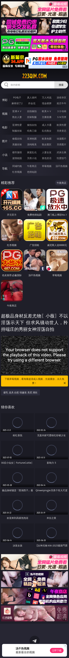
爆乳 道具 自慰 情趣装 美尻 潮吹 (20, 392)
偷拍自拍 (32, 124)
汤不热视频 (61, 166)
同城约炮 (17, 166)
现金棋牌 (46, 103)
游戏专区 (61, 97)
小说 (4, 155)
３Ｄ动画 (61, 111)
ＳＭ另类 (61, 117)
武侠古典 (61, 152)
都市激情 (17, 152)
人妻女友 (46, 152)
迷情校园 (17, 158)
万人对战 (46, 97)
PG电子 (17, 97)
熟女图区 (46, 144)
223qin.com (34, 76)
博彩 (4, 100)
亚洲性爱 (17, 124)
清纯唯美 (32, 144)
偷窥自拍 (17, 138)
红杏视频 (17, 171)
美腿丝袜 (17, 144)
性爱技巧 (61, 158)
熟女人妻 (17, 117)
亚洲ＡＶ (17, 111)
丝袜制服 (32, 117)
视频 (4, 114)
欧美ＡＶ (46, 111)
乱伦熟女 (46, 130)
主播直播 (46, 117)
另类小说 (32, 158)
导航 (4, 168)
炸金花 (31, 103)
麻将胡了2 (17, 103)
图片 (4, 141)
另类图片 (61, 144)
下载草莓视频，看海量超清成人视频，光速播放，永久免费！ (35, 381)
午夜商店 (32, 166)
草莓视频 (46, 166)
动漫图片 (61, 138)
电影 (4, 127)
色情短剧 (32, 171)
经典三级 (32, 130)
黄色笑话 (46, 158)
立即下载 (57, 650)
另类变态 (61, 130)
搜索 (61, 84)
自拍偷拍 (32, 111)
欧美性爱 (61, 124)
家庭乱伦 (32, 152)
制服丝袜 (17, 130)
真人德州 (32, 97)
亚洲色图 (32, 138)
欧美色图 (46, 138)
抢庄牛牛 (61, 103)
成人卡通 (46, 124)
